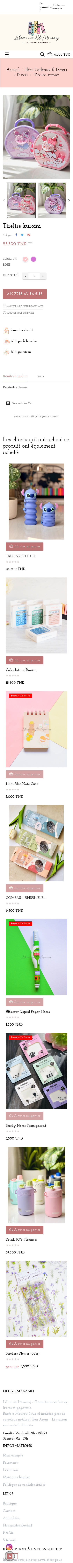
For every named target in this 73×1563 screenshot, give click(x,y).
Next (69, 200)
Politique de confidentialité (24, 1485)
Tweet (22, 235)
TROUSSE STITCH (20, 556)
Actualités (11, 1518)
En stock (9, 387)
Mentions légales (16, 1477)
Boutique (10, 1503)
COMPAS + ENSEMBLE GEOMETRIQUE (25, 898)
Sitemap (9, 1540)
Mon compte (13, 1455)
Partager (16, 235)
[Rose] (25, 260)
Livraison (10, 1470)
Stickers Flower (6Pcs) (23, 1354)
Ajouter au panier (25, 293)
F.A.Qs (8, 1533)
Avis (41, 376)
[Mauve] (34, 260)
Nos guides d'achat (17, 1525)
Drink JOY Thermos (22, 1240)
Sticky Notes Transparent (26, 1126)
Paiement (10, 1463)
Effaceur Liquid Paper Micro (28, 1012)
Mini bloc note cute (22, 784)
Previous (4, 200)
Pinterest (28, 235)
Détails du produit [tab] (15, 376)
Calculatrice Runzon (22, 670)
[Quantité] (34, 276)
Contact (9, 1511)
